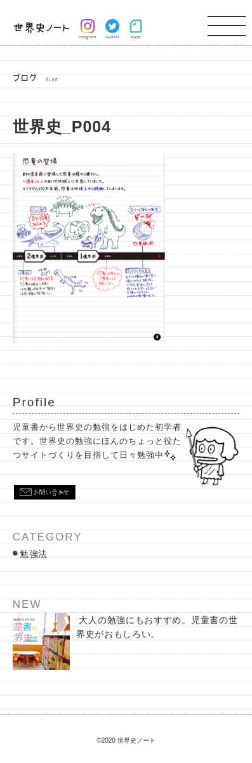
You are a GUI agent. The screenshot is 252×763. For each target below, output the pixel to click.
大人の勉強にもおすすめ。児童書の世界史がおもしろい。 (125, 641)
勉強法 (34, 554)
